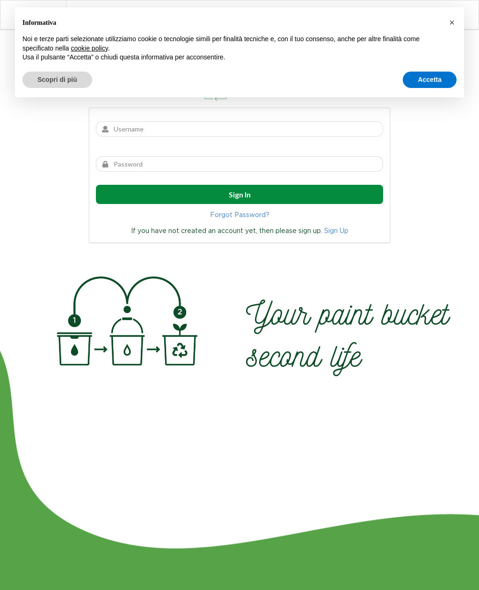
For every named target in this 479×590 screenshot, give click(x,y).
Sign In (240, 194)
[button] (451, 22)
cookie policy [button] (89, 48)
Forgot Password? (239, 215)
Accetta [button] (430, 79)
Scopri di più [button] (57, 79)
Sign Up (336, 230)
